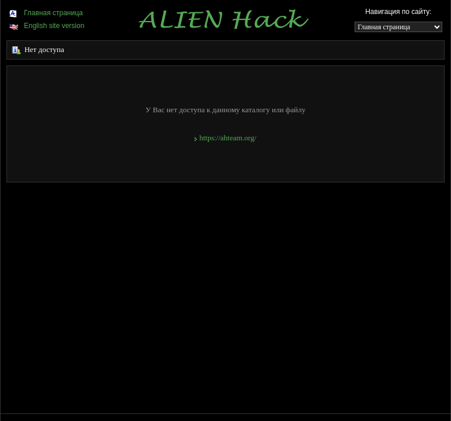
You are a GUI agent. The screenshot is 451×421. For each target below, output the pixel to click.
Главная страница (46, 13)
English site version (46, 26)
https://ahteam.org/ (225, 137)
